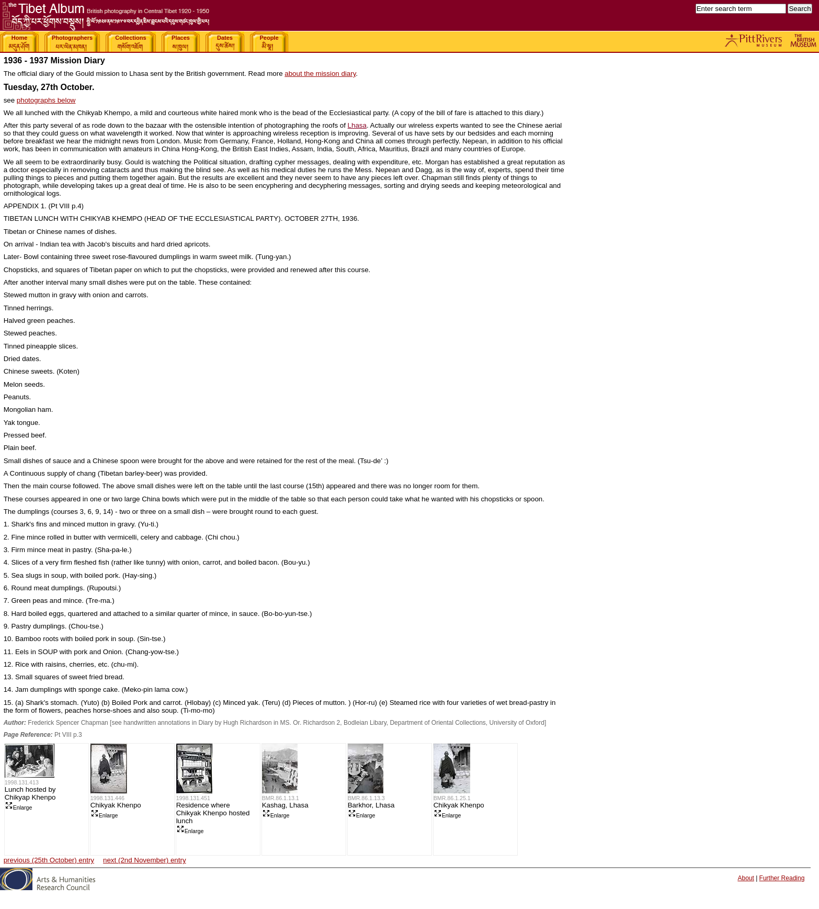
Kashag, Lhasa (285, 805)
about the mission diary (320, 73)
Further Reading (782, 878)
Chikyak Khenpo (115, 805)
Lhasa (357, 125)
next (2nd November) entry (144, 860)
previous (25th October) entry (49, 860)
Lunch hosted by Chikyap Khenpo (30, 793)
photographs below (46, 100)
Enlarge (18, 807)
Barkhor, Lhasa (371, 805)
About (745, 878)
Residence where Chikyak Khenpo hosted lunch (213, 813)
